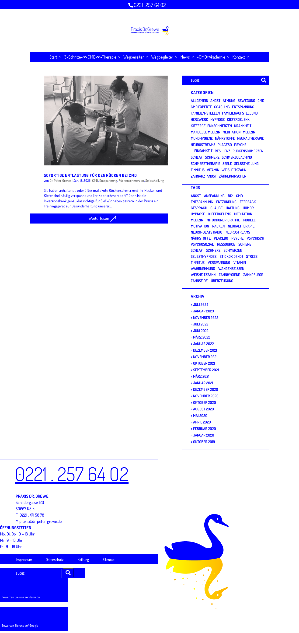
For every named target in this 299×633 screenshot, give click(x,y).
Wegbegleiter (162, 57)
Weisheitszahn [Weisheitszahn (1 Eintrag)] (203, 274)
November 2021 (205, 356)
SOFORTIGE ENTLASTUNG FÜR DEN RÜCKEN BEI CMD (90, 175)
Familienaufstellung (240, 113)
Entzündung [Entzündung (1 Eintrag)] (226, 201)
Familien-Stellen (205, 113)
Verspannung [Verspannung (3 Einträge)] (219, 262)
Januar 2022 (203, 343)
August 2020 (203, 409)
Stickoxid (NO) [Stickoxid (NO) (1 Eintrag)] (231, 256)
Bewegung (246, 100)
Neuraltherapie (250, 138)
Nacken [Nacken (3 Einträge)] (218, 226)
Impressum (24, 559)
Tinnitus (198, 170)
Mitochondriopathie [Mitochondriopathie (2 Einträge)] (223, 220)
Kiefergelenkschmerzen (211, 125)
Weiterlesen (99, 218)
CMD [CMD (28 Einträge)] (239, 195)
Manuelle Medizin (205, 132)
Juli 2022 (200, 324)
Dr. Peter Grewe (60, 180)
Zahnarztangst (204, 176)
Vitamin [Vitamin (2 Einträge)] (239, 262)
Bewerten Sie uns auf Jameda (20, 597)
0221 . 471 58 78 (31, 515)
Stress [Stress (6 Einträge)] (251, 256)
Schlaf (197, 157)
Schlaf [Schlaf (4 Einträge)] (197, 250)
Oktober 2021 (204, 363)
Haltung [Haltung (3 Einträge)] (233, 208)
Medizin (249, 132)
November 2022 (205, 317)
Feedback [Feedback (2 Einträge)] (248, 201)
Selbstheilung (154, 180)
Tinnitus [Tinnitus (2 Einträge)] (198, 262)
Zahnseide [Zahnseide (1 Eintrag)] (199, 280)
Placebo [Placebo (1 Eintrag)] (221, 238)
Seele (227, 163)
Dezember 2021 (205, 350)
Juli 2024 (200, 304)
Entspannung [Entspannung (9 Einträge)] (202, 201)
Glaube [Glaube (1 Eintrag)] (216, 208)
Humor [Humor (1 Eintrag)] (248, 208)
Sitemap (109, 559)
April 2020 (202, 422)
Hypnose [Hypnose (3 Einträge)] (198, 214)
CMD (95, 180)
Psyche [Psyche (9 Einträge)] (237, 238)
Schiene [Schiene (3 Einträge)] (244, 244)
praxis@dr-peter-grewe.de (40, 521)
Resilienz (222, 151)
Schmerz (212, 157)
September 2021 (206, 369)
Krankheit (242, 125)
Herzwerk (199, 119)
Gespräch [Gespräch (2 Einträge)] (199, 208)
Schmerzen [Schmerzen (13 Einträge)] (233, 250)
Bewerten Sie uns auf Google (19, 625)
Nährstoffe (225, 138)
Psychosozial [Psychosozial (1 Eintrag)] (202, 244)
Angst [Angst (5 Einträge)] (196, 195)
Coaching (222, 107)
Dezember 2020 (205, 389)
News (185, 57)
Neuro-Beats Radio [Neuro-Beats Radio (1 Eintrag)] (206, 232)
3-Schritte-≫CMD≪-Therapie (90, 57)
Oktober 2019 (204, 441)
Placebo (225, 144)
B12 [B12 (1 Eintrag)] (230, 195)
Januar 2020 (203, 435)
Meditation (231, 132)
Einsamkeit (203, 150)
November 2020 (206, 396)
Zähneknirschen (232, 176)
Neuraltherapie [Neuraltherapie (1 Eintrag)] (241, 226)
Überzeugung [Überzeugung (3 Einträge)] (222, 280)
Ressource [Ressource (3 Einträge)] (226, 244)
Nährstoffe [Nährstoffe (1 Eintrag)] (201, 238)
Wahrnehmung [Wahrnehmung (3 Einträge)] (203, 268)
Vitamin (213, 170)
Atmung (229, 100)
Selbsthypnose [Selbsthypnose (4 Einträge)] (203, 256)
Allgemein (199, 100)
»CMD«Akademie (211, 57)
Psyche (240, 144)
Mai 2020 (200, 415)
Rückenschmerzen (131, 180)
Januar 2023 (203, 311)
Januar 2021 (203, 383)
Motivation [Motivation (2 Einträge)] (200, 226)
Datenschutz (55, 559)
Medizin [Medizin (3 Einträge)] (197, 220)
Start (53, 57)
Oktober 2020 (204, 402)
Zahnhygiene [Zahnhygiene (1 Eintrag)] (229, 274)
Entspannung (108, 180)
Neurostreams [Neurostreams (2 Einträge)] (238, 232)
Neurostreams (203, 144)
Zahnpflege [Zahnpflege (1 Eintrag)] (253, 274)
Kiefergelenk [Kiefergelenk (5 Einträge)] (219, 214)
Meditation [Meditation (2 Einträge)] (243, 214)
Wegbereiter (133, 57)
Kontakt (238, 57)
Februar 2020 (204, 428)
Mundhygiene (202, 138)
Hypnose (217, 119)
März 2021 (201, 376)
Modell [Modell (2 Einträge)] (249, 220)
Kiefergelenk (238, 119)
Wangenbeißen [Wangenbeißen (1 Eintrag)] (231, 268)
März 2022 (201, 337)
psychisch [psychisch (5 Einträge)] (255, 238)
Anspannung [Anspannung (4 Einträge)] (214, 195)
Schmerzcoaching (237, 157)
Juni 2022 (201, 330)
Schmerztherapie (205, 163)
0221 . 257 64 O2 (150, 5)
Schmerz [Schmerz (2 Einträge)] (213, 250)
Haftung (83, 559)
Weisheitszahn (234, 170)
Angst (215, 100)
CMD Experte (201, 107)
